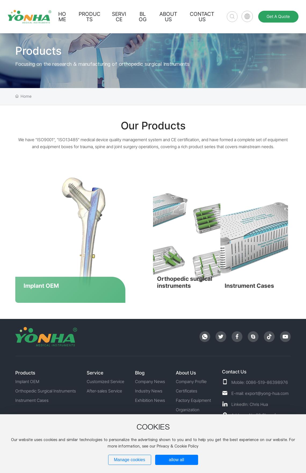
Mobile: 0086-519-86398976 (259, 380)
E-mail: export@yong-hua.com (260, 391)
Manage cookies (129, 459)
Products (38, 50)
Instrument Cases (250, 284)
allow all (176, 459)
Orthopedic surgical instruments (185, 281)
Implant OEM (41, 284)
